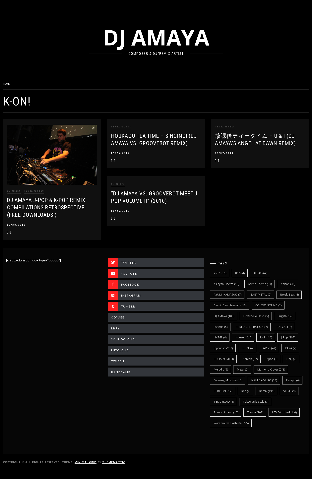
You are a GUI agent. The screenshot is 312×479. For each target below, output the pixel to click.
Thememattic (123, 471)
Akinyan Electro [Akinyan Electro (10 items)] (229, 282)
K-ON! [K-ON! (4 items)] (251, 356)
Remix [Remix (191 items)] (292, 399)
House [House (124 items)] (225, 346)
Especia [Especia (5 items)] (282, 324)
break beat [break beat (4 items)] (226, 303)
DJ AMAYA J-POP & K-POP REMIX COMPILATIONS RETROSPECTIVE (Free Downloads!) (56, 205)
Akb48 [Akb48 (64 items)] (264, 271)
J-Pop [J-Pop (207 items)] (270, 346)
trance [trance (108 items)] (258, 421)
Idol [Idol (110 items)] (247, 346)
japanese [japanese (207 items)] (226, 356)
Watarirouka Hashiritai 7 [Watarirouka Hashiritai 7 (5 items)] (234, 431)
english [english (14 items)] (258, 324)
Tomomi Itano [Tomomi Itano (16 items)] (229, 421)
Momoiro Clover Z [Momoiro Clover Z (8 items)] (274, 378)
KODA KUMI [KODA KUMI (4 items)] (227, 367)
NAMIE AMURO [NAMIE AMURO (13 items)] (267, 389)
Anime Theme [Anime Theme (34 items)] (263, 282)
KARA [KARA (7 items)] (294, 356)
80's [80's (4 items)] (243, 271)
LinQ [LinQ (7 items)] (295, 367)
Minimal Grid (95, 471)
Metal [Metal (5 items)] (246, 378)
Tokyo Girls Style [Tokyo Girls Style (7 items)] (280, 410)
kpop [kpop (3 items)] (275, 367)
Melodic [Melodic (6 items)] (224, 378)
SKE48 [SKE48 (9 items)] (223, 410)
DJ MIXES (24, 188)
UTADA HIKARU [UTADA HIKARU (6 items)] (288, 421)
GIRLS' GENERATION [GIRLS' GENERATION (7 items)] (232, 335)
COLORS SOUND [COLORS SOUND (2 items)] (230, 314)
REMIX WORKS (44, 188)
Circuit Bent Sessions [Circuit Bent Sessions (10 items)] (260, 303)
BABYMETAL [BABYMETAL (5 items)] (264, 292)
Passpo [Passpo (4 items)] (224, 399)
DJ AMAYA (161, 37)
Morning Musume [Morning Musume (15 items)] (231, 389)
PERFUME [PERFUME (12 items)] (248, 399)
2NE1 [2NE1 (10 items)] (223, 271)
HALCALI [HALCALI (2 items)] (265, 335)
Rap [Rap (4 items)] (271, 399)
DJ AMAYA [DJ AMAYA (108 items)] (262, 314)
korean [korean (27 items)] (253, 367)
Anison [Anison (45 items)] (291, 282)
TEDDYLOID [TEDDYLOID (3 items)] (248, 410)
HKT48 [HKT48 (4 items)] (287, 335)
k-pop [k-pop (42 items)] (273, 356)
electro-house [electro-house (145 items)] (230, 324)
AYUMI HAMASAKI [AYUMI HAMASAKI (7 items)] (231, 292)
